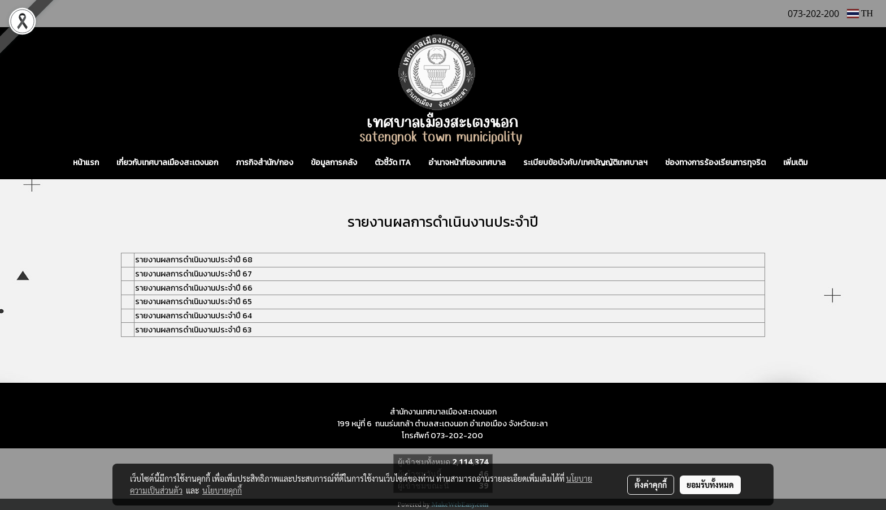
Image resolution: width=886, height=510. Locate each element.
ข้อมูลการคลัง (334, 162)
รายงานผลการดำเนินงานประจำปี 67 (193, 274)
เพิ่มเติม (795, 162)
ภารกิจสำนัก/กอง (264, 162)
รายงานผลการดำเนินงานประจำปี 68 (194, 260)
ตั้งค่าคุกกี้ (651, 484)
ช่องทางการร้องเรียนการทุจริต (715, 162)
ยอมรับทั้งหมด (710, 484)
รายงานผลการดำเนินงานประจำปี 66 (194, 288)
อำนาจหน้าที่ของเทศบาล (467, 162)
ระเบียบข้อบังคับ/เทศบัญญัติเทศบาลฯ (585, 162)
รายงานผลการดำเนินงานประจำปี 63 (193, 330)
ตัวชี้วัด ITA (393, 162)
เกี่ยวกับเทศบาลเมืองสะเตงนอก (167, 162)
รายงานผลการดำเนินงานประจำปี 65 (193, 302)
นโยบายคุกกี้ (222, 490)
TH (860, 13)
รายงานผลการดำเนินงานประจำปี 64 (193, 316)
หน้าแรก (86, 162)
